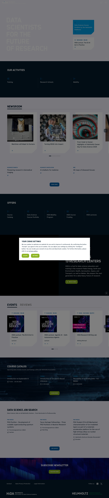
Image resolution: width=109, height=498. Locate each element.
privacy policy (33, 251)
